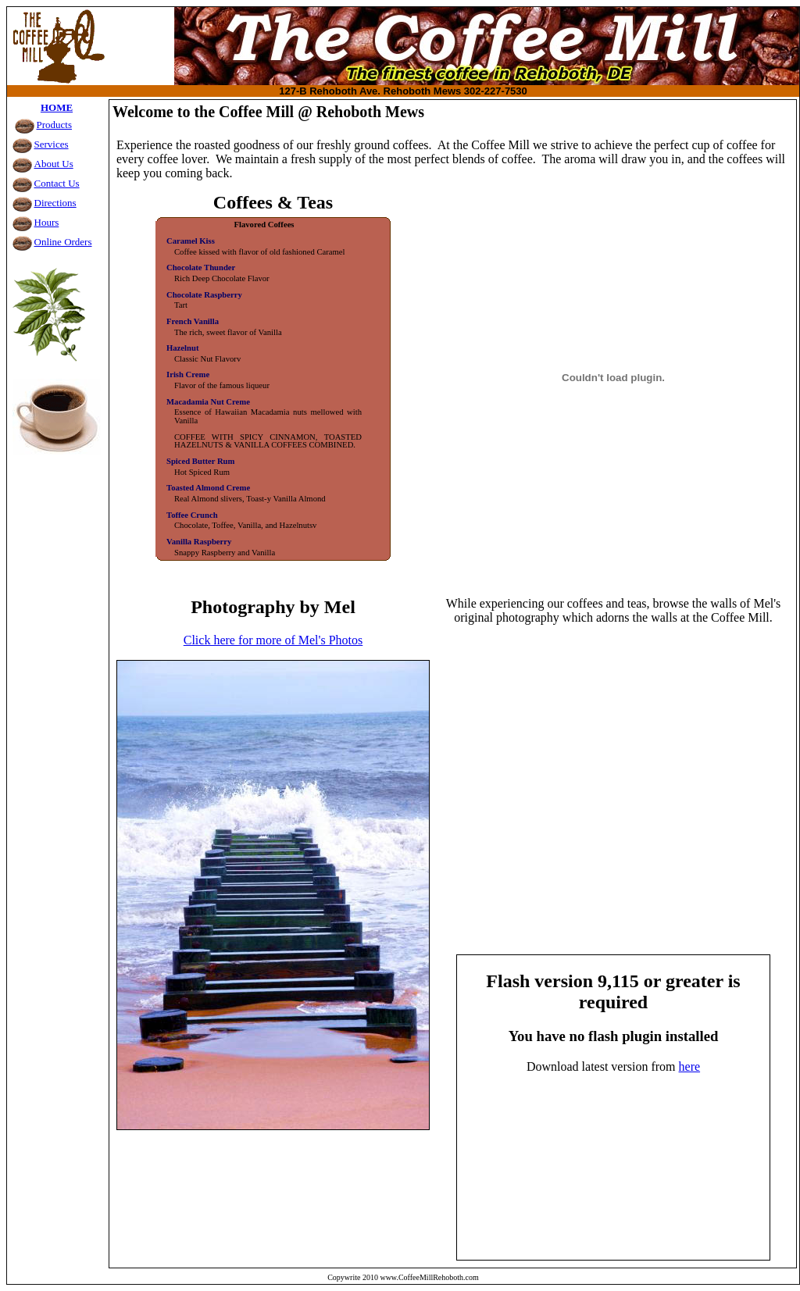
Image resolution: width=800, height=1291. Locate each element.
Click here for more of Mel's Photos (273, 640)
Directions (55, 203)
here (690, 1066)
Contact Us (57, 183)
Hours (46, 222)
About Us (53, 163)
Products (55, 124)
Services (51, 144)
